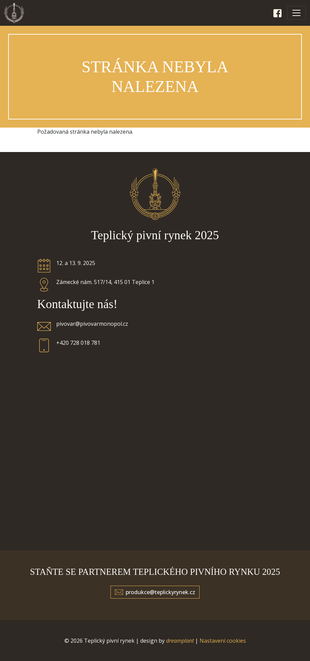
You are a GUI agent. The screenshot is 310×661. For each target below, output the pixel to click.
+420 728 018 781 (78, 342)
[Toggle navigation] (296, 13)
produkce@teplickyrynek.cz (160, 592)
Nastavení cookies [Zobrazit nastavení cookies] (223, 640)
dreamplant (180, 640)
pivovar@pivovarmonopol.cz (92, 323)
